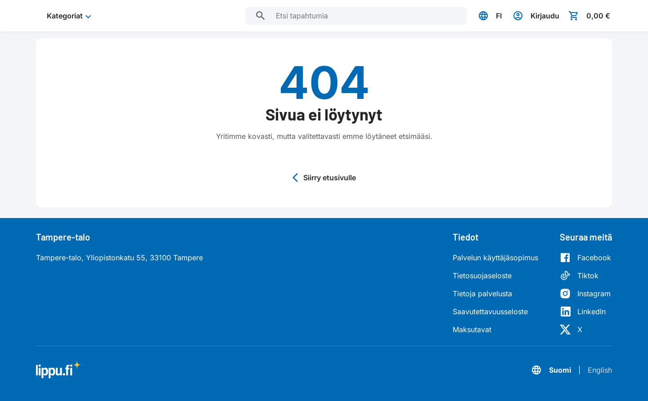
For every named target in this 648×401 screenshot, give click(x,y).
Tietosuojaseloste (482, 275)
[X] (585, 329)
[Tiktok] (585, 275)
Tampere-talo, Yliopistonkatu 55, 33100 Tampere (119, 257)
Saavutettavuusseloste (490, 311)
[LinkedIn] (585, 311)
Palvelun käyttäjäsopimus (495, 257)
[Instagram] (585, 293)
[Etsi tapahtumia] (260, 16)
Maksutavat (472, 329)
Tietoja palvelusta (482, 293)
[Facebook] (585, 257)
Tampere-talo (63, 237)
